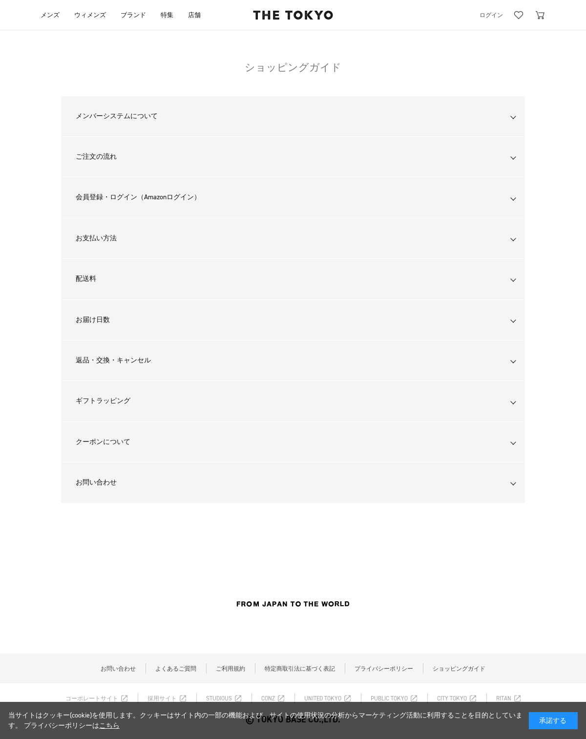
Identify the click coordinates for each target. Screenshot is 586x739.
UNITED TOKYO (322, 698)
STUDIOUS (219, 698)
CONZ (268, 698)
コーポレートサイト (91, 698)
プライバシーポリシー (384, 669)
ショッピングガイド (459, 669)
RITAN (503, 698)
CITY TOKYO (452, 698)
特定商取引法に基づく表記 (300, 669)
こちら (109, 725)
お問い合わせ (118, 669)
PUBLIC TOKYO (389, 698)
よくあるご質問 (175, 669)
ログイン (491, 15)
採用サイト (162, 698)
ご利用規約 (230, 669)
